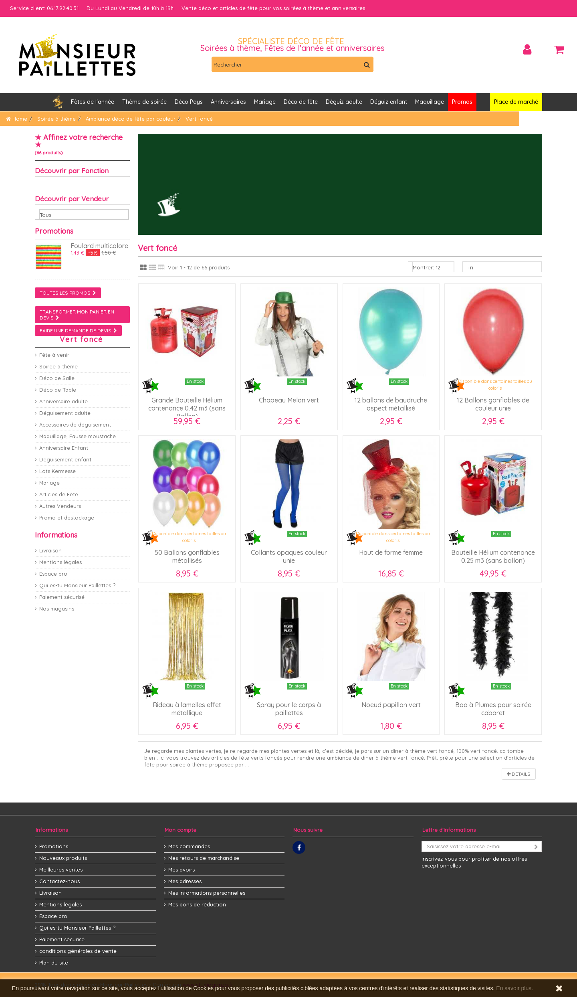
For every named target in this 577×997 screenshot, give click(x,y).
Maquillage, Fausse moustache (77, 436)
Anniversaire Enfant (63, 448)
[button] (228, 102)
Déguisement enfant (65, 459)
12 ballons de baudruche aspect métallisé (391, 404)
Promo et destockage (66, 517)
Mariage (49, 482)
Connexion (527, 49)
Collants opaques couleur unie (289, 556)
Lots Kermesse (57, 471)
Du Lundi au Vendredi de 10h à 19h (130, 8)
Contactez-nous (59, 881)
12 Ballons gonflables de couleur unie (493, 404)
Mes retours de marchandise (203, 858)
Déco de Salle (57, 378)
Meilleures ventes (61, 869)
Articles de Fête (58, 494)
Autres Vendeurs (60, 506)
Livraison (50, 550)
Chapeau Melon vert (289, 400)
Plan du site (53, 962)
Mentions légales (60, 562)
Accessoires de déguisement (75, 424)
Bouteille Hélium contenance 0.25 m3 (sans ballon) (493, 556)
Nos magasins (56, 608)
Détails (519, 774)
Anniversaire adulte (63, 401)
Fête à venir (54, 355)
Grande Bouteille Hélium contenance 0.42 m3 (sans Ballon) (187, 408)
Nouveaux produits (63, 858)
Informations (56, 535)
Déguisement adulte (65, 413)
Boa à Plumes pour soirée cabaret (493, 709)
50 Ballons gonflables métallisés (187, 556)
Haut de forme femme (391, 552)
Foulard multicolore (99, 246)
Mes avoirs (181, 869)
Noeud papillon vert (391, 705)
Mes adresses (185, 881)
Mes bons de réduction (197, 904)
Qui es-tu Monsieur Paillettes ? (77, 585)
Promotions (54, 231)
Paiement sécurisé (62, 597)
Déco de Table (57, 389)
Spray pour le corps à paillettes (289, 709)
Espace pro (53, 573)
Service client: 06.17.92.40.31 (44, 8)
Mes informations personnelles (206, 893)
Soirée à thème (58, 366)
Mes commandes (189, 846)
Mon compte (180, 830)
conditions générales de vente (78, 951)
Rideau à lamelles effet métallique (187, 709)
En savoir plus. (514, 988)
